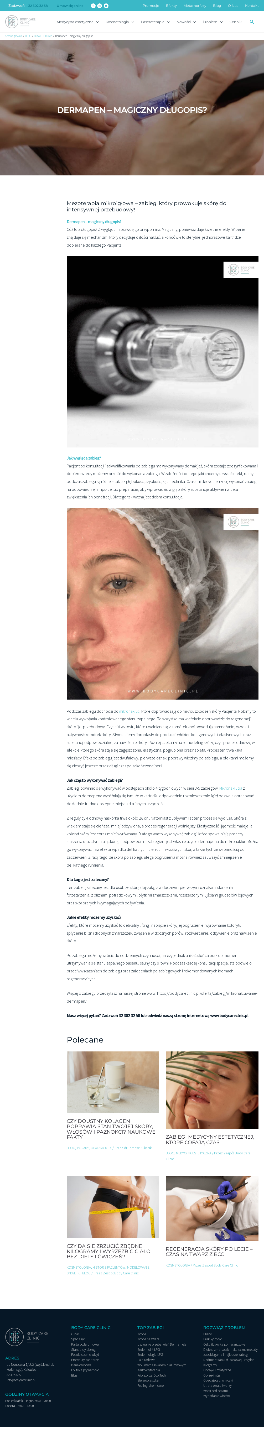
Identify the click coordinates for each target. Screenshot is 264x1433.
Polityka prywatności (85, 1376)
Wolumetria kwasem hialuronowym (162, 1371)
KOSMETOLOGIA (79, 1273)
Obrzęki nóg (211, 1381)
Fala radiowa (146, 1366)
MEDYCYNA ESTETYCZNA (194, 1159)
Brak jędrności (212, 1345)
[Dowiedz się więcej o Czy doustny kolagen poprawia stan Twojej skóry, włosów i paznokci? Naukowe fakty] (113, 1088)
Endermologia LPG (150, 1361)
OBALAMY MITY (102, 1154)
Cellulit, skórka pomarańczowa (224, 1350)
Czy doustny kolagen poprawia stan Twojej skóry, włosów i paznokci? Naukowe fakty (113, 1135)
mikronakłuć (129, 717)
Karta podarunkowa (85, 1350)
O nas (75, 1340)
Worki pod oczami (215, 1396)
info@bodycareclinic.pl (22, 1386)
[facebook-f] (98, 5)
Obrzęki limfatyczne (217, 1376)
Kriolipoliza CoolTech (151, 1381)
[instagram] (104, 5)
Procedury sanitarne (85, 1366)
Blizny (207, 1340)
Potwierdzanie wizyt (85, 1361)
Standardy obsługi (83, 1355)
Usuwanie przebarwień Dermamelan (162, 1350)
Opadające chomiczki (218, 1386)
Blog (74, 1381)
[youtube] (110, 5)
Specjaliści (78, 1345)
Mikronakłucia (230, 794)
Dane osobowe (81, 1371)
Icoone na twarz (148, 1345)
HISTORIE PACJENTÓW (110, 1273)
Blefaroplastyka (148, 1386)
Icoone (141, 1340)
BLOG (71, 1154)
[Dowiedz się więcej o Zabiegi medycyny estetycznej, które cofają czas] (212, 1096)
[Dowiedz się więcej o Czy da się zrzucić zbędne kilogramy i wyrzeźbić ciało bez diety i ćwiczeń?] (113, 1213)
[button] (252, 24)
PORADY (83, 1154)
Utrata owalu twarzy (217, 1391)
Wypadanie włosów (216, 1402)
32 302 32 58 (38, 6)
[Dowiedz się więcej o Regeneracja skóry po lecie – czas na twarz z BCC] (212, 1214)
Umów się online (72, 6)
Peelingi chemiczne (150, 1391)
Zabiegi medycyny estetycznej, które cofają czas (212, 1146)
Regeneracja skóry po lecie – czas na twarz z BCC (210, 1258)
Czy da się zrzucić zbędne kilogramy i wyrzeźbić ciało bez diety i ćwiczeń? (110, 1257)
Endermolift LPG (148, 1355)
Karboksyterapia (148, 1376)
